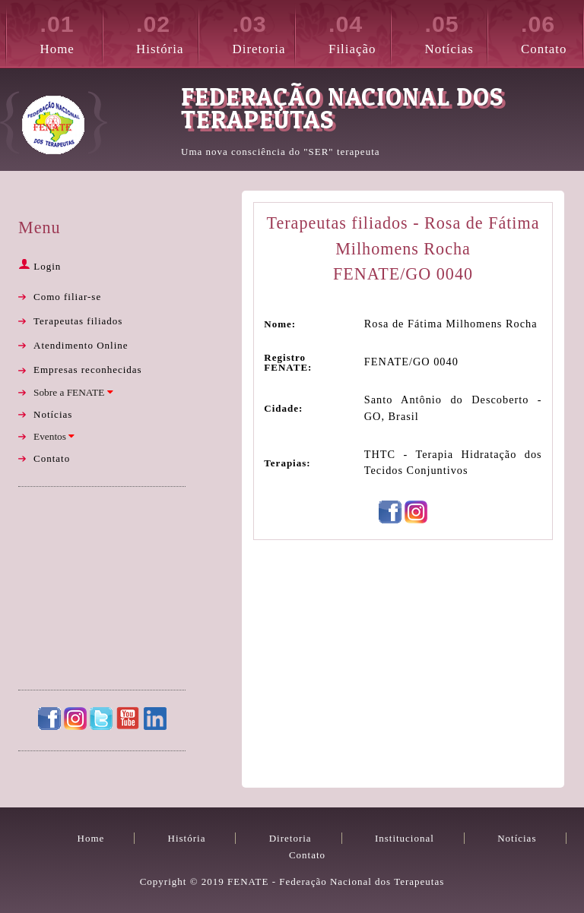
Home (71, 32)
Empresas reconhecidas (87, 369)
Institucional (404, 838)
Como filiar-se (67, 296)
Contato (551, 32)
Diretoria (263, 32)
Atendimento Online (81, 345)
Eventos (54, 436)
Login (39, 266)
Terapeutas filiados (77, 321)
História (167, 32)
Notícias (456, 32)
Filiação (359, 32)
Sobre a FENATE (73, 392)
